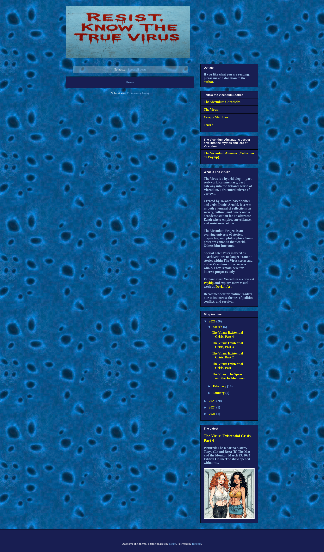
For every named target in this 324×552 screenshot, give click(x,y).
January (219, 393)
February (220, 386)
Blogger (196, 543)
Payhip (209, 283)
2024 (212, 407)
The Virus (211, 109)
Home (130, 82)
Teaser (208, 125)
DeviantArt (223, 286)
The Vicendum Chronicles (222, 102)
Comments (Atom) (138, 93)
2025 (212, 401)
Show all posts (137, 69)
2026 (212, 321)
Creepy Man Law (216, 117)
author (208, 82)
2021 (212, 413)
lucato (172, 543)
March (218, 327)
